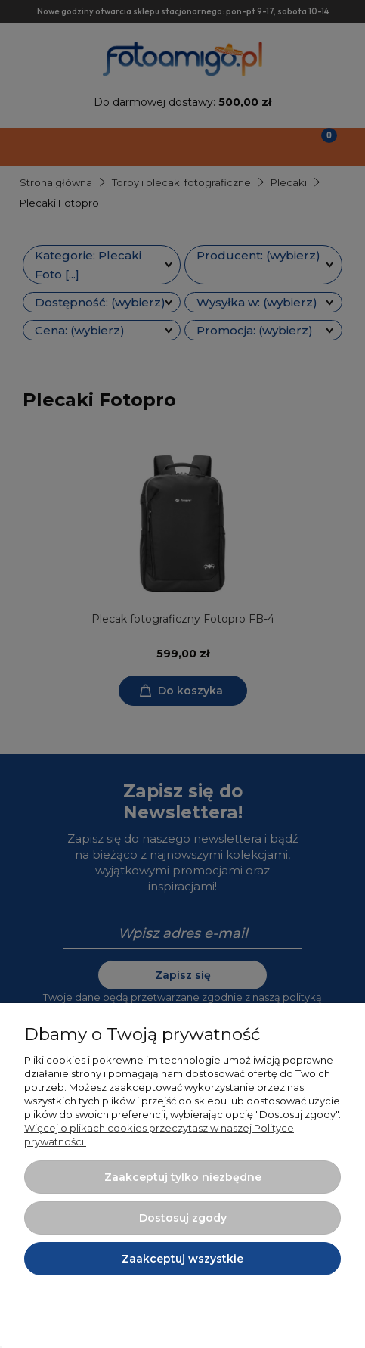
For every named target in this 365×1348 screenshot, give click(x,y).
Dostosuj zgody (183, 1218)
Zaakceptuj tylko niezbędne (182, 1177)
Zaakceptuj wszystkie (182, 1259)
